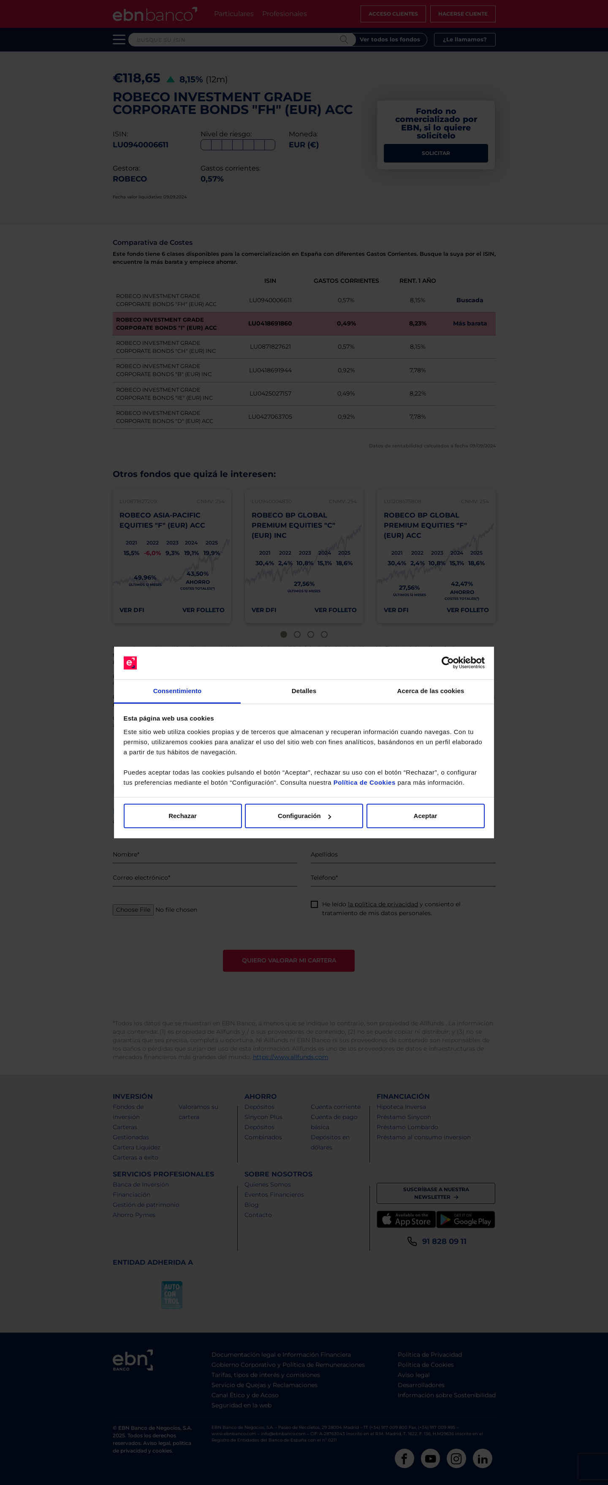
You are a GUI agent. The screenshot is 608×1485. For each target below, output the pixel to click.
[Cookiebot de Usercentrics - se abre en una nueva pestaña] (448, 663)
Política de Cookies (365, 782)
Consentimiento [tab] (177, 690)
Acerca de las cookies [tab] (430, 690)
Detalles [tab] (304, 690)
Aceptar (425, 815)
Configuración (304, 815)
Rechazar (182, 815)
